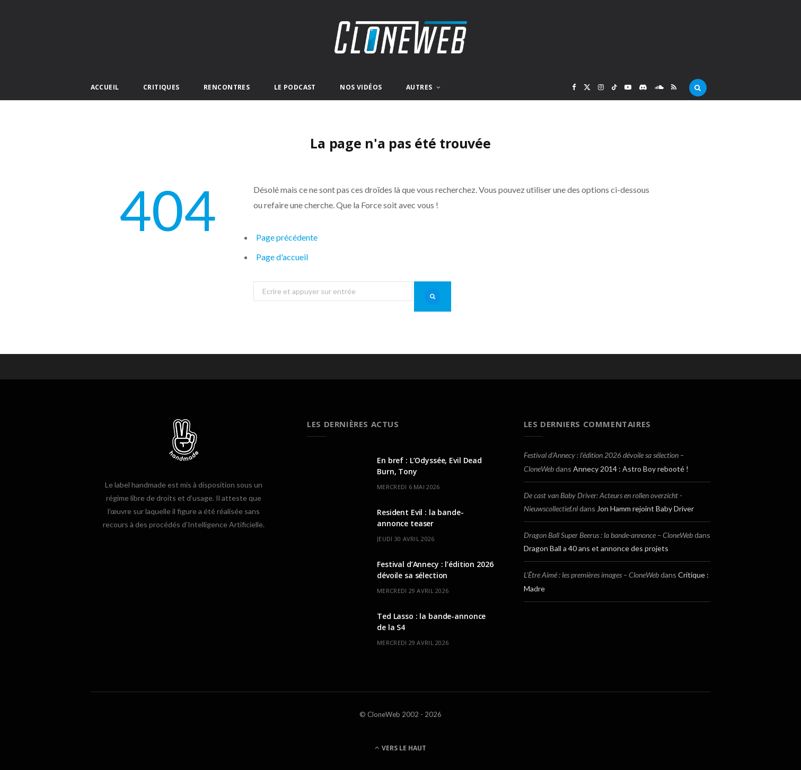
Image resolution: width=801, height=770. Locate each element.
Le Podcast (295, 87)
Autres (419, 87)
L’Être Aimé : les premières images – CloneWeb (591, 574)
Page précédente (287, 237)
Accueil (105, 87)
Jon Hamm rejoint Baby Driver (645, 508)
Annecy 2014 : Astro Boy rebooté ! (631, 468)
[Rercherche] (698, 87)
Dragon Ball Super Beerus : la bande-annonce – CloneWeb (608, 534)
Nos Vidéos (361, 87)
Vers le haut (400, 748)
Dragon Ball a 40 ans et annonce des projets (596, 548)
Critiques (161, 87)
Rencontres (227, 87)
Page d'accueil (282, 257)
